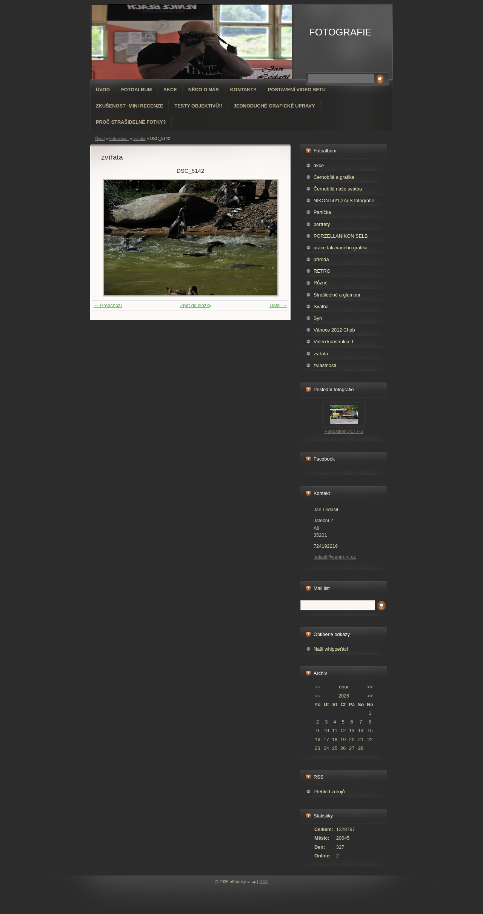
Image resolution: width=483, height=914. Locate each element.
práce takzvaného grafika (341, 247)
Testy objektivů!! (198, 106)
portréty (322, 224)
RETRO (322, 271)
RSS (263, 881)
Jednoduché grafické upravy (274, 106)
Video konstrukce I (333, 341)
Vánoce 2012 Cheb (334, 330)
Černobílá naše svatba (338, 189)
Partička (322, 212)
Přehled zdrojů (329, 791)
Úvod (103, 89)
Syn (318, 318)
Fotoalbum (136, 89)
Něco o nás (203, 89)
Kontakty (243, 89)
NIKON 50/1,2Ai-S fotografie (344, 200)
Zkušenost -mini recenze (129, 106)
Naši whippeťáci (331, 649)
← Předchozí (108, 305)
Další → (278, 305)
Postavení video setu (297, 89)
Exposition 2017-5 (344, 431)
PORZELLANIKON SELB (341, 236)
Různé (321, 283)
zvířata (139, 138)
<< (317, 687)
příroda (321, 259)
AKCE (170, 89)
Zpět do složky (195, 305)
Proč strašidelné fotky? (131, 122)
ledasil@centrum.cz (335, 557)
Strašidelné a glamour (337, 295)
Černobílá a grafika (334, 177)
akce (319, 165)
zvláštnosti (325, 365)
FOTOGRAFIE (340, 32)
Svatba (321, 306)
